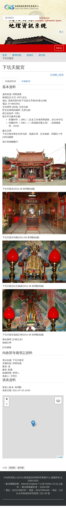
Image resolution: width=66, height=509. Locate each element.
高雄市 (30, 55)
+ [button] (7, 399)
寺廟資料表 (10, 81)
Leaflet (60, 457)
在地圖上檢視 (57, 74)
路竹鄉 (21, 468)
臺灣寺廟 (16, 55)
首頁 (4, 55)
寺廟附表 (25, 81)
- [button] (7, 404)
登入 (61, 32)
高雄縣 (12, 468)
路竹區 (42, 55)
